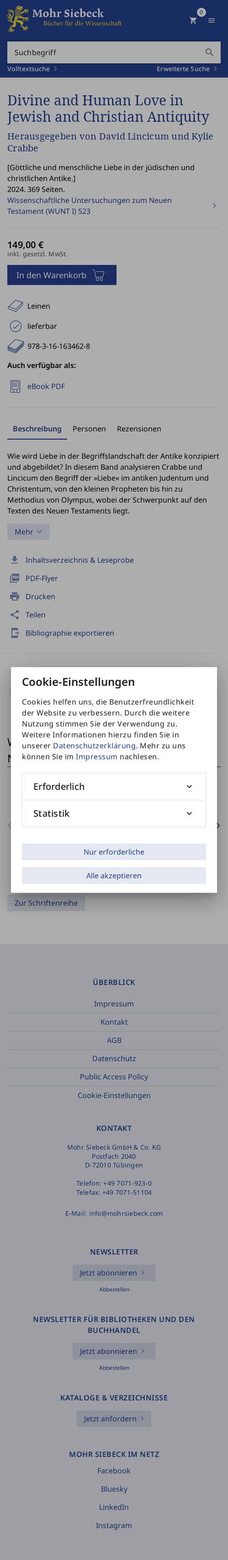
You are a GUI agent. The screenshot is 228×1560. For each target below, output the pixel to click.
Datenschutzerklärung (94, 746)
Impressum (97, 756)
